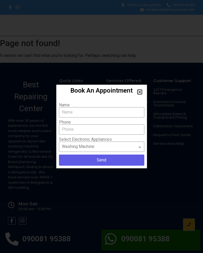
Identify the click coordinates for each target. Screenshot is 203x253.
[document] (101, 126)
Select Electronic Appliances (85, 139)
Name (64, 105)
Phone (65, 122)
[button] (140, 92)
